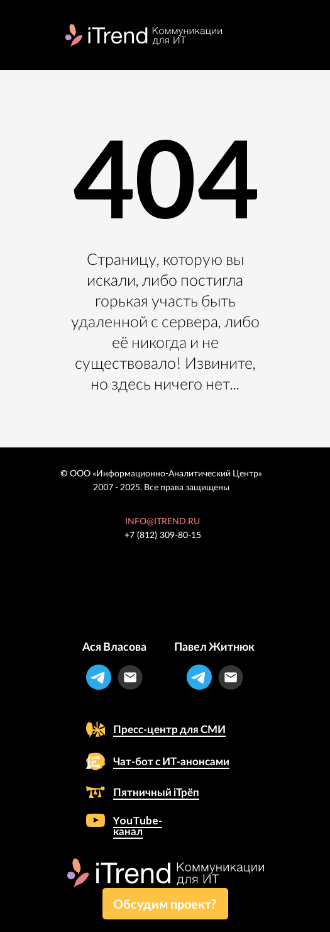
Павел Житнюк (214, 646)
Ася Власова (114, 646)
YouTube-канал (137, 826)
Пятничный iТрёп (156, 792)
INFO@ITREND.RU (162, 521)
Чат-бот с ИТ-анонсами (171, 761)
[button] (165, 903)
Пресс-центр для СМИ (169, 729)
